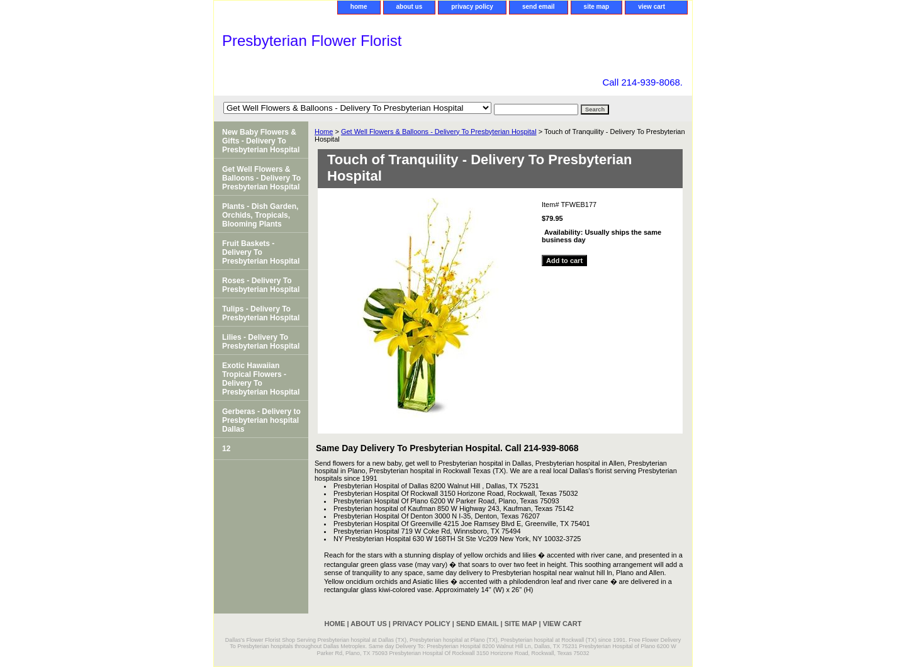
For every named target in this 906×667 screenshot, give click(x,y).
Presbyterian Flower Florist (311, 40)
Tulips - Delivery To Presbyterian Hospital (260, 313)
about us (409, 6)
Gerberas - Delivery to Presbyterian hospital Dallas (261, 420)
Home (324, 131)
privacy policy (472, 6)
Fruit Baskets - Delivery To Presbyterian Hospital (260, 252)
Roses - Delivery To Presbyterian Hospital (260, 285)
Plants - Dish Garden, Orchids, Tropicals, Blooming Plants (260, 215)
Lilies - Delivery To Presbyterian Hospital (260, 341)
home (358, 6)
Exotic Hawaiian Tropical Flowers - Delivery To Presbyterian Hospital (260, 378)
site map (597, 6)
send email (538, 6)
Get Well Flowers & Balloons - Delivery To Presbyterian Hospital (439, 131)
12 (226, 448)
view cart (651, 6)
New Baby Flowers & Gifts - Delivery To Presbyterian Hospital (260, 141)
